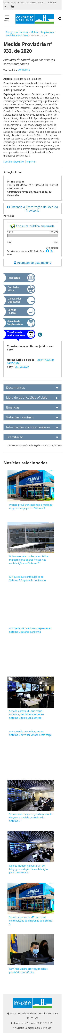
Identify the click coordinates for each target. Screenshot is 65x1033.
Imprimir (31, 161)
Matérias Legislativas (42, 32)
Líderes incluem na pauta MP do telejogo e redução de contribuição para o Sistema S (28, 869)
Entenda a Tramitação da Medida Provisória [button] (32, 209)
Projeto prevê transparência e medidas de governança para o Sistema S (30, 506)
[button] (48, 251)
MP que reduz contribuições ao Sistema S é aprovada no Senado (27, 578)
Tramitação (14, 437)
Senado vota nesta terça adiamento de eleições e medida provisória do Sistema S (30, 817)
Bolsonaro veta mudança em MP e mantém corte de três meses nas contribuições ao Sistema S (28, 560)
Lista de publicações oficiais (26, 397)
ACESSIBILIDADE (28, 2)
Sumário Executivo (13, 161)
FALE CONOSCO (11, 2)
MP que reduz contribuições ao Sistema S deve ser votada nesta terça (30, 733)
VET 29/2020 (24, 70)
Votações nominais (20, 417)
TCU (6, 6)
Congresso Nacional (17, 32)
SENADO (42, 2)
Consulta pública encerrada (32, 226)
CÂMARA (52, 2)
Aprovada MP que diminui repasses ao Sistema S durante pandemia (30, 630)
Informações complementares (28, 427)
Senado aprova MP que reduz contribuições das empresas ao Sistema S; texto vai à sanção (26, 714)
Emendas (12, 407)
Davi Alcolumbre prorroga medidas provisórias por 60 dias (28, 970)
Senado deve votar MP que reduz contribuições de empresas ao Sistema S (30, 921)
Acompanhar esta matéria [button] (32, 262)
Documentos (15, 387)
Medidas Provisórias (17, 35)
